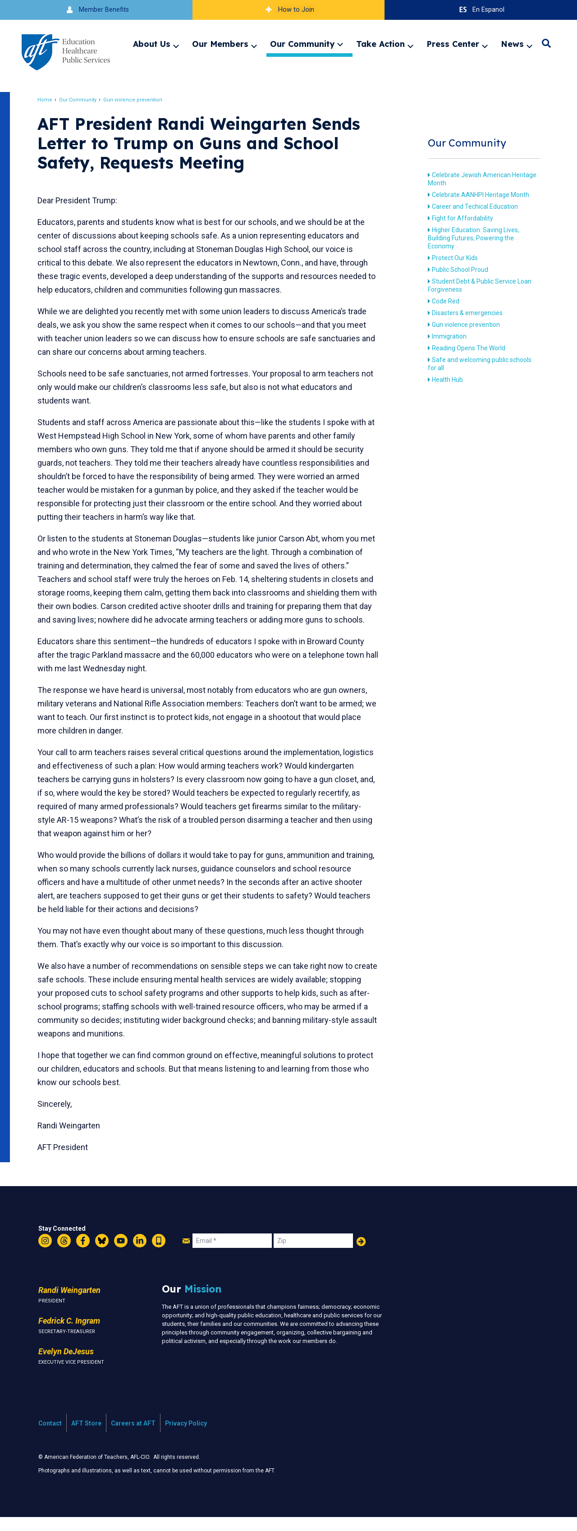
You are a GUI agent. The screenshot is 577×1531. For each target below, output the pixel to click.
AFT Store (86, 1436)
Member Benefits (96, 10)
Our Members (220, 44)
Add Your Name (361, 1255)
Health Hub (445, 379)
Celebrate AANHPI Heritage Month (478, 194)
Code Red (444, 301)
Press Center (452, 44)
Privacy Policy (186, 1436)
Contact (50, 1436)
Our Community (302, 44)
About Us (151, 44)
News (512, 44)
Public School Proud (458, 269)
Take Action (380, 44)
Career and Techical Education (473, 206)
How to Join (288, 10)
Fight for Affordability (460, 218)
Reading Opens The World (467, 348)
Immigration (447, 336)
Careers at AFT (133, 1436)
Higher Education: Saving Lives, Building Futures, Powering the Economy (471, 238)
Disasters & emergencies (465, 312)
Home (47, 100)
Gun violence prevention (135, 100)
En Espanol (480, 10)
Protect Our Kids (453, 257)
